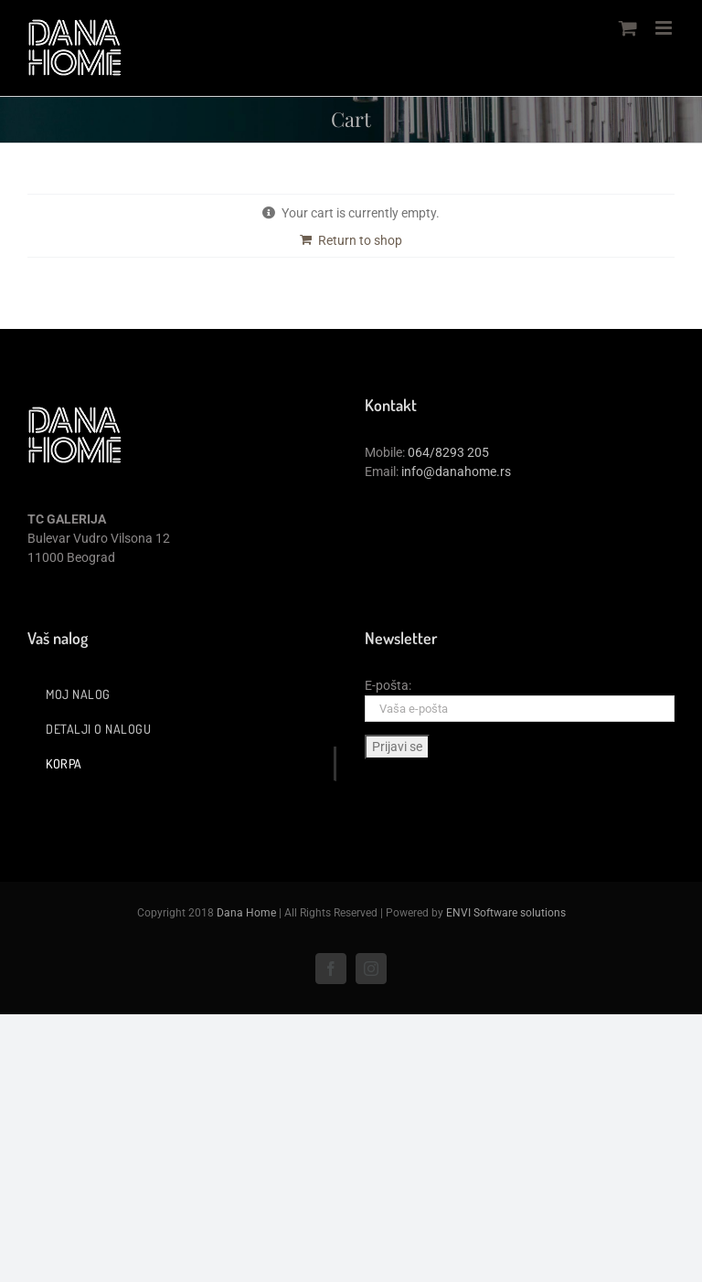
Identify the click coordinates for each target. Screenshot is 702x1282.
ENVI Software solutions (506, 912)
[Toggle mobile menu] (665, 27)
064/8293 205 (448, 452)
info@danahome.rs (456, 471)
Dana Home (246, 912)
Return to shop (360, 240)
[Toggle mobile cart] (628, 27)
